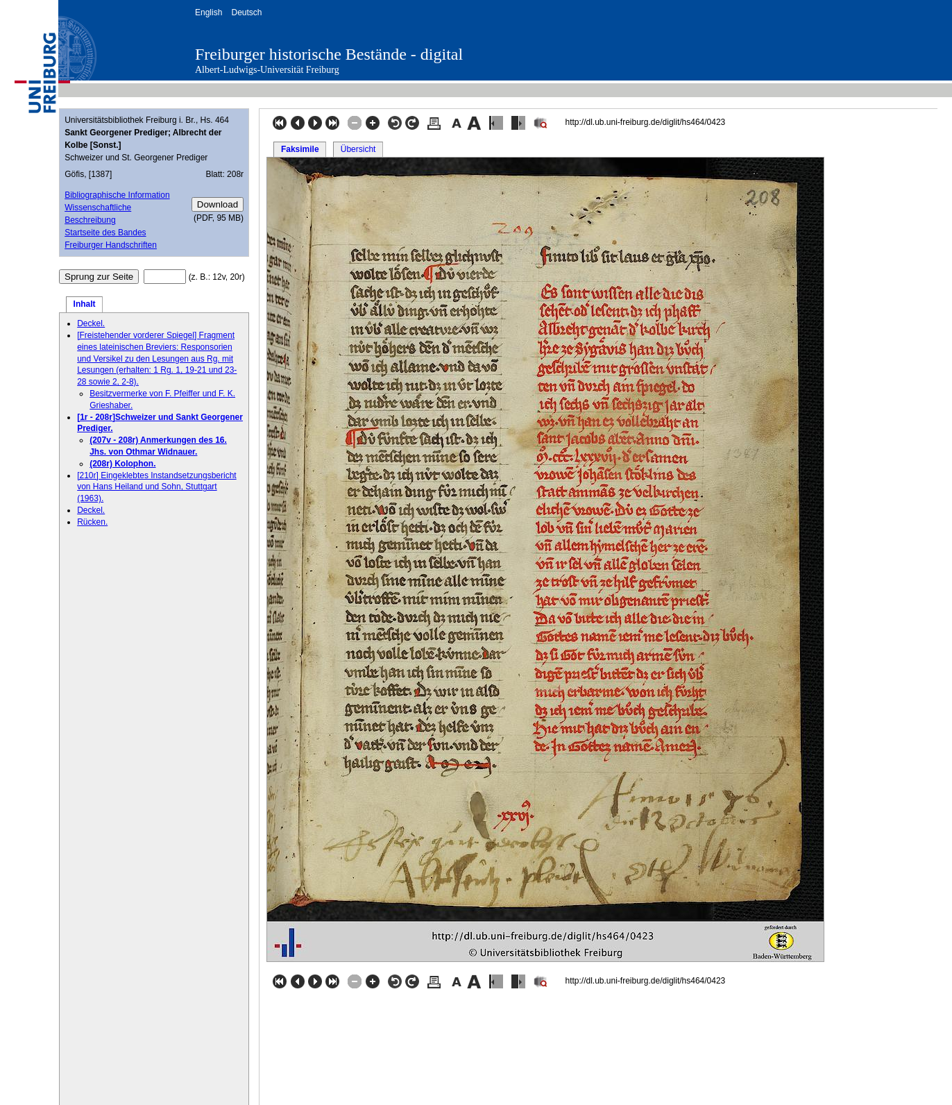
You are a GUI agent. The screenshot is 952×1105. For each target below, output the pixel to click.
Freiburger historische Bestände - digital (329, 54)
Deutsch (246, 12)
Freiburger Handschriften (111, 245)
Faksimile (300, 149)
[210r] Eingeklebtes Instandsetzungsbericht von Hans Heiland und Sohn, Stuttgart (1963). (156, 487)
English (208, 12)
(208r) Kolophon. (122, 464)
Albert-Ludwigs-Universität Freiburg (267, 70)
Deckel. (91, 323)
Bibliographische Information (117, 195)
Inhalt (85, 304)
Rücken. (92, 522)
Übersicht (358, 149)
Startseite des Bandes (105, 232)
